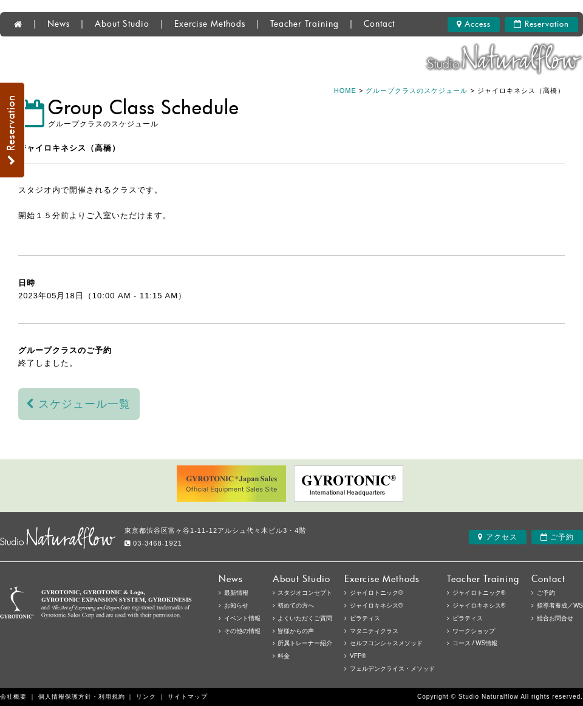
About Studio (122, 24)
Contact (379, 24)
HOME (345, 90)
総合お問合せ (555, 618)
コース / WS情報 (474, 643)
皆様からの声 (296, 631)
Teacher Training (304, 24)
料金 (284, 656)
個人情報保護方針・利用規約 (81, 696)
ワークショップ (473, 631)
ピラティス (467, 618)
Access (474, 24)
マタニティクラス (374, 631)
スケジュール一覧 (79, 404)
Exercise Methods (209, 24)
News (58, 24)
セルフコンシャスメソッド (386, 643)
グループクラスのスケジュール (417, 90)
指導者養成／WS (560, 605)
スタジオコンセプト (305, 592)
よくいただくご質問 (305, 618)
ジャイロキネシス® (478, 605)
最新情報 (236, 592)
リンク (146, 696)
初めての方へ (296, 605)
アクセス (497, 537)
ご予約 (557, 537)
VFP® (358, 656)
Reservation (541, 24)
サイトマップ (188, 696)
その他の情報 (242, 631)
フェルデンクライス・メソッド (392, 668)
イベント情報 (242, 618)
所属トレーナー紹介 (305, 643)
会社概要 (13, 696)
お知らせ (236, 605)
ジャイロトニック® (478, 592)
